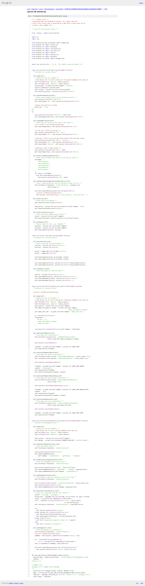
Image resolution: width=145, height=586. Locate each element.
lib (106, 9)
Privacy (16, 583)
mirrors (34, 9)
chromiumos (49, 9)
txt (137, 583)
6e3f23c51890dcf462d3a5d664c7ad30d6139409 (83, 9)
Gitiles (11, 583)
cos (28, 9)
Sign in (141, 3)
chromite (59, 9)
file (65, 16)
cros (41, 9)
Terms (21, 583)
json (141, 583)
